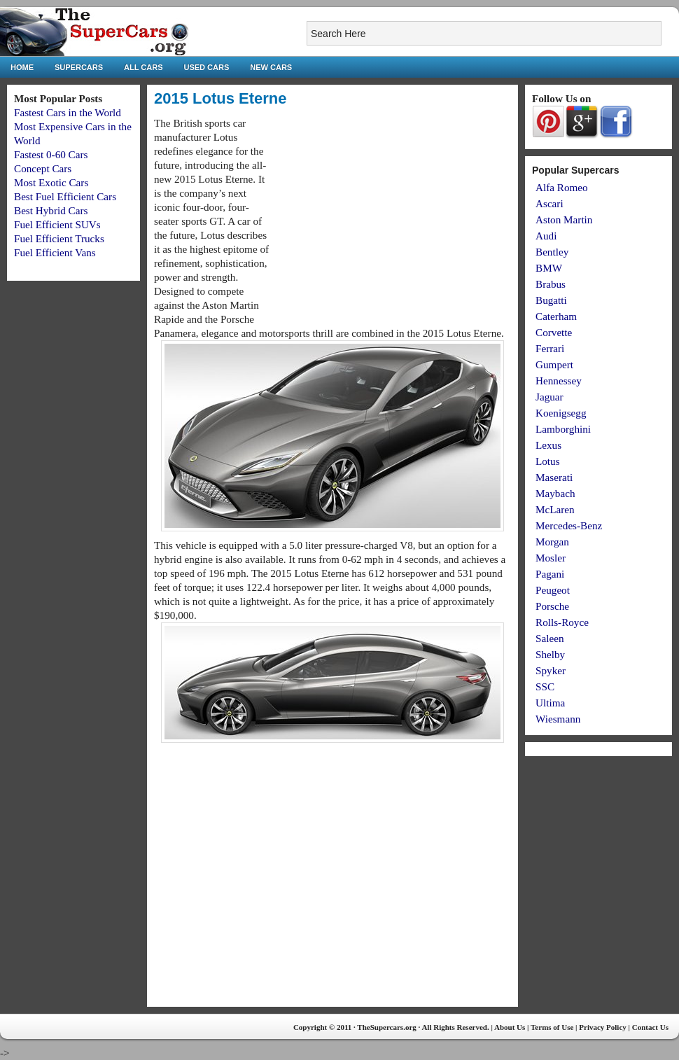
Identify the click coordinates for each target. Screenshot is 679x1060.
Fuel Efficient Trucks (59, 238)
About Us (509, 1027)
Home (22, 67)
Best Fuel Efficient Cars (65, 196)
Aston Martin (564, 219)
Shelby (550, 654)
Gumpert (554, 364)
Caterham (556, 316)
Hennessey (559, 380)
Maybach (555, 493)
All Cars (143, 67)
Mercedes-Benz (569, 525)
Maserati (554, 477)
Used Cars (207, 67)
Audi (546, 236)
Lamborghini (563, 429)
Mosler (551, 558)
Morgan (552, 542)
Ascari (550, 203)
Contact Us (650, 1027)
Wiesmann (558, 719)
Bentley (552, 252)
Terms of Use (552, 1027)
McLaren (555, 509)
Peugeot (553, 590)
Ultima (550, 703)
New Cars (271, 67)
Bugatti (551, 300)
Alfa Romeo (562, 187)
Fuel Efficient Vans (55, 252)
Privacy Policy (602, 1027)
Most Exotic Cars (51, 182)
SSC (545, 686)
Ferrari (550, 348)
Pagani (550, 574)
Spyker (551, 670)
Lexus (548, 445)
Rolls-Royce (562, 622)
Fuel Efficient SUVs (57, 224)
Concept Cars (42, 168)
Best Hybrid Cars (51, 210)
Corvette (554, 332)
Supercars (79, 67)
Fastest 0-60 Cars (51, 154)
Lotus (548, 461)
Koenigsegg (561, 413)
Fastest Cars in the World (67, 112)
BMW (549, 268)
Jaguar (550, 397)
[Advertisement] (393, 214)
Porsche (552, 606)
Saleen (550, 638)
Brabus (551, 284)
